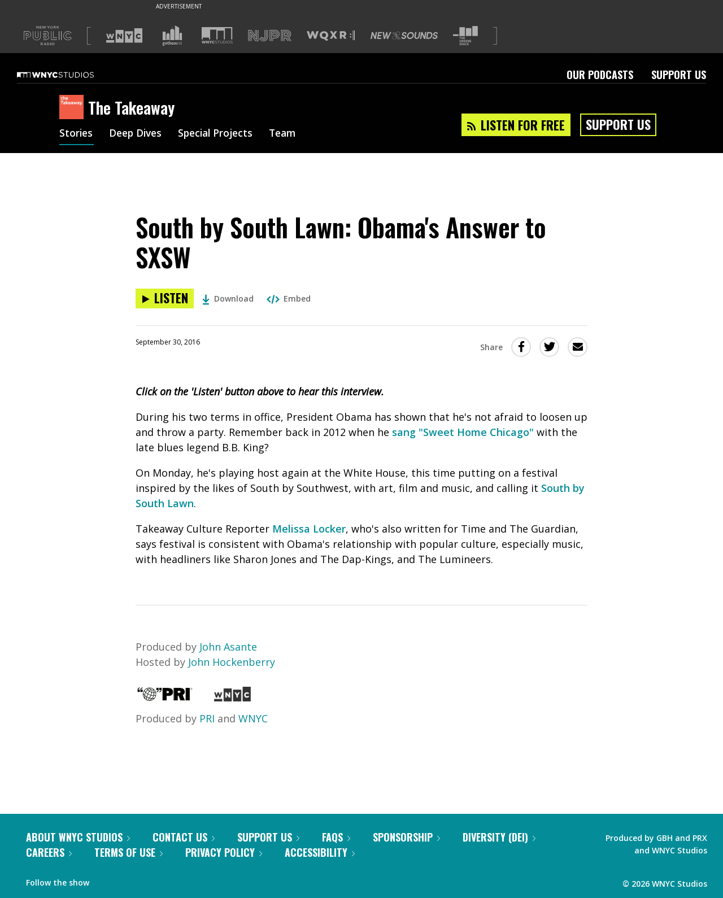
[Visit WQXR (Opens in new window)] (331, 35)
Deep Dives (138, 134)
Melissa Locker (309, 528)
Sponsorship (406, 837)
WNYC (253, 718)
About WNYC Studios (78, 837)
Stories (76, 134)
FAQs (336, 837)
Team (291, 134)
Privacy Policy (223, 852)
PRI (207, 718)
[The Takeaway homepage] (73, 108)
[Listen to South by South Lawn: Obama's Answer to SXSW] (165, 298)
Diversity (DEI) (499, 837)
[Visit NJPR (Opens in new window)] (269, 36)
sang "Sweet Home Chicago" (463, 432)
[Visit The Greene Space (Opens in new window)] (465, 36)
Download (228, 298)
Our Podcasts (600, 74)
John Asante (228, 646)
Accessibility (320, 852)
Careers (49, 852)
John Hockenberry (231, 662)
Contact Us (184, 837)
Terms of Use (128, 852)
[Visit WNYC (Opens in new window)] (124, 35)
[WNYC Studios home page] (69, 74)
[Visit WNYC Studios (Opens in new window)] (217, 35)
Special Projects (221, 134)
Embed (289, 298)
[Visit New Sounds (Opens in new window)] (404, 36)
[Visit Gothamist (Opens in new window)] (172, 35)
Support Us (678, 74)
